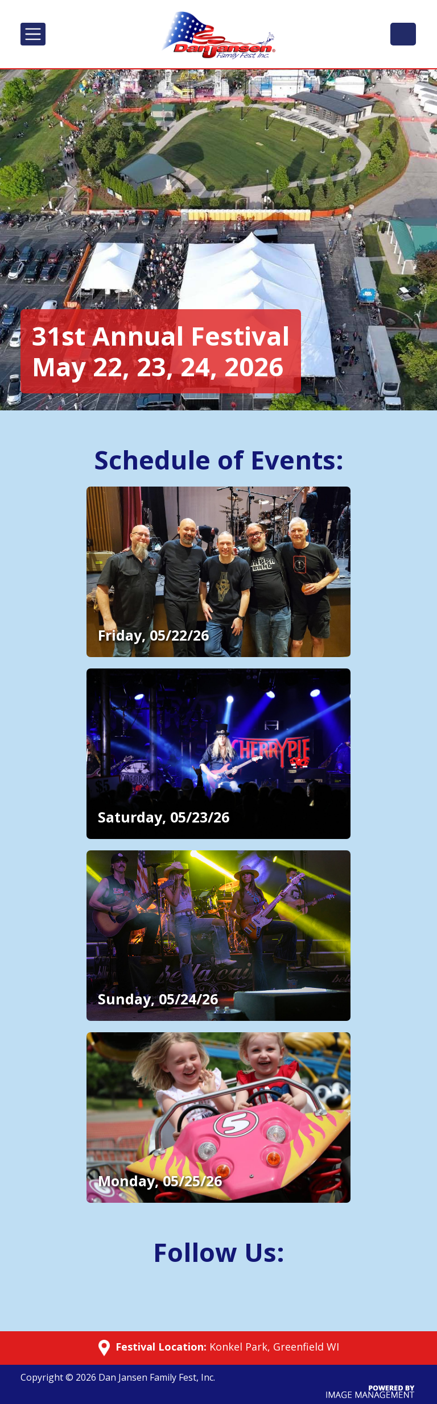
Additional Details (127, 493)
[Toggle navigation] (33, 34)
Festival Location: (159, 1347)
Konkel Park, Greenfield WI (274, 1346)
